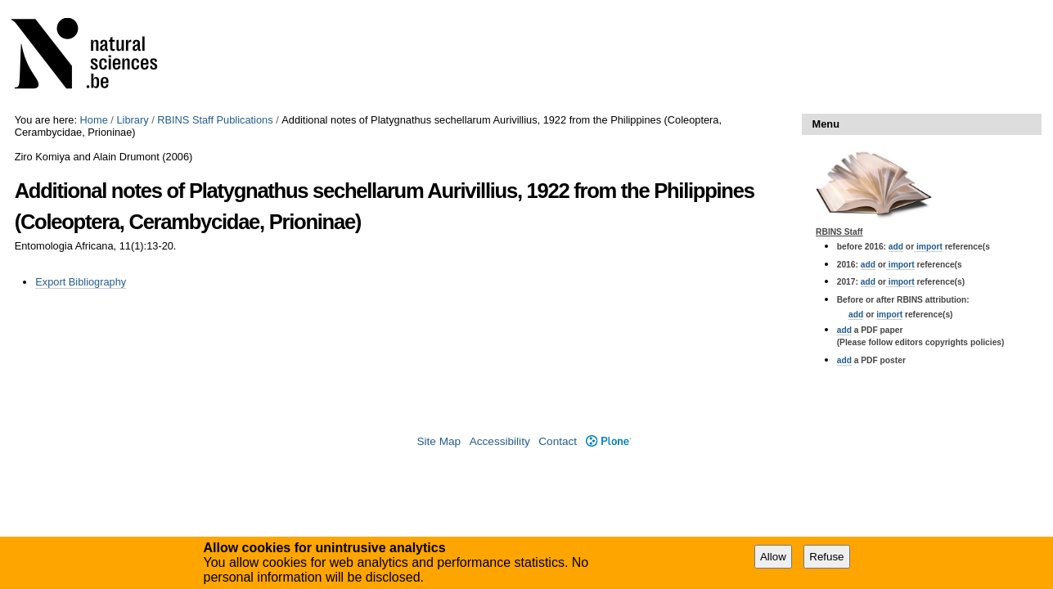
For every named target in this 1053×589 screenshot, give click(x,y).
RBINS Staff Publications (214, 120)
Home (94, 120)
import (928, 246)
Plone (608, 441)
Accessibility (500, 441)
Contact (557, 441)
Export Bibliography (80, 282)
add (896, 246)
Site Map (438, 441)
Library (132, 120)
